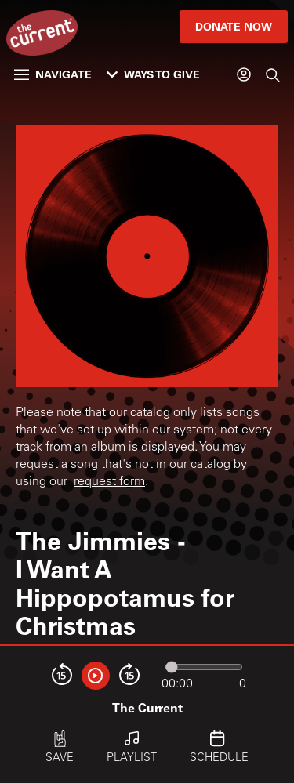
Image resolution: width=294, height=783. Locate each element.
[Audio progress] (204, 667)
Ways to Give (153, 74)
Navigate (53, 74)
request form (109, 482)
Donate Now (233, 26)
